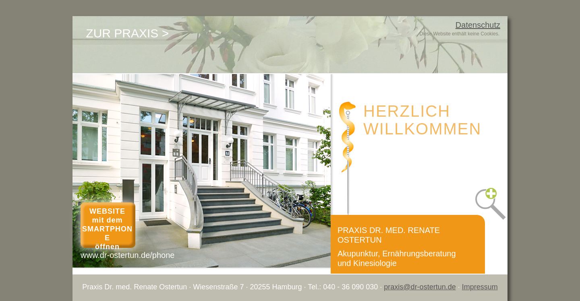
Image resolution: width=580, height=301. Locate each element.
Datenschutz (478, 25)
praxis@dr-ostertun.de (420, 287)
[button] (486, 197)
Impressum (480, 287)
